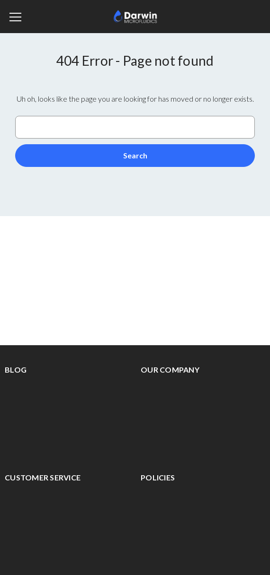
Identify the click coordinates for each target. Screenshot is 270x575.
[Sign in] (232, 16)
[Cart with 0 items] (253, 15)
